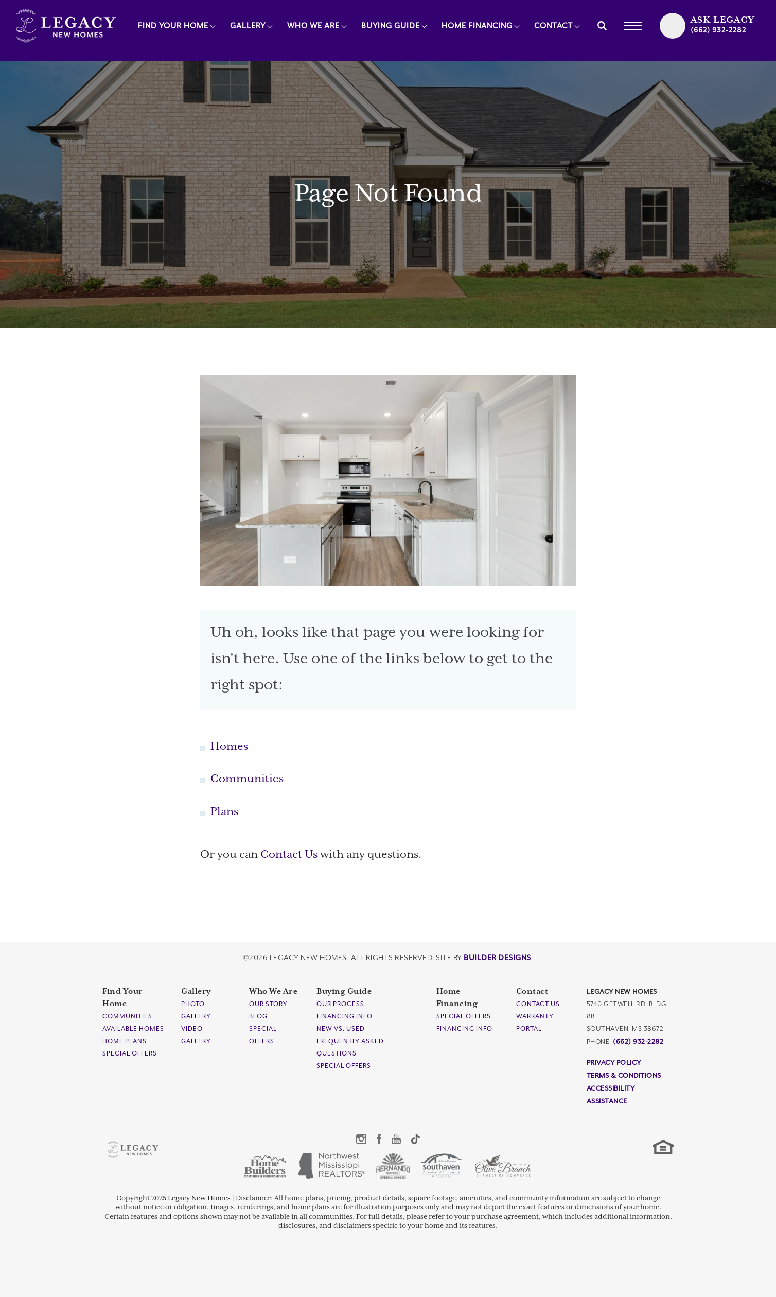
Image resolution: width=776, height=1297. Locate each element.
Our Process (340, 1004)
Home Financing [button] (477, 26)
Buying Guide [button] (390, 26)
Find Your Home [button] (173, 26)
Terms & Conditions (624, 1075)
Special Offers (129, 1053)
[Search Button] (602, 25)
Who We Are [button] (313, 26)
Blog (258, 1016)
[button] (602, 25)
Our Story (268, 1004)
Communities (247, 779)
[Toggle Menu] (633, 26)
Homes (229, 746)
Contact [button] (553, 26)
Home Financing (457, 997)
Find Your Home (122, 997)
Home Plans (124, 1041)
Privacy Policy (614, 1062)
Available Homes (133, 1029)
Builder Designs (497, 958)
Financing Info (344, 1016)
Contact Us (289, 855)
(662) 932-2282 (638, 1041)
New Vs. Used (340, 1029)
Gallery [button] (248, 26)
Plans (224, 812)
